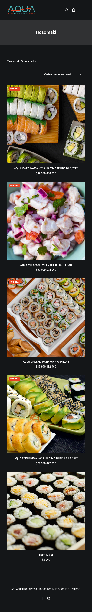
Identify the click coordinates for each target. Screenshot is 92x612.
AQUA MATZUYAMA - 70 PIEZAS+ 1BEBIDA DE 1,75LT (46, 168)
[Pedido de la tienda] (63, 74)
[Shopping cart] (71, 10)
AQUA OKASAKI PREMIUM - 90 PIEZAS (46, 361)
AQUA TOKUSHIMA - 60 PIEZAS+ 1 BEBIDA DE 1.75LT (46, 458)
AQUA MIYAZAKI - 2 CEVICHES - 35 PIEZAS (46, 265)
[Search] (65, 10)
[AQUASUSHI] (21, 10)
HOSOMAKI (46, 554)
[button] (83, 10)
